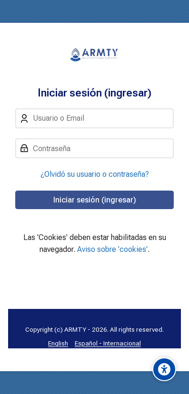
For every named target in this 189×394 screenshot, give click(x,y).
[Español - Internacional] (108, 343)
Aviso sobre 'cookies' (112, 249)
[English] (58, 343)
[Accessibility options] (164, 369)
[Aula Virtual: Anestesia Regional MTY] (94, 55)
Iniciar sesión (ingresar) (94, 199)
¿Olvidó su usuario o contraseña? (94, 174)
